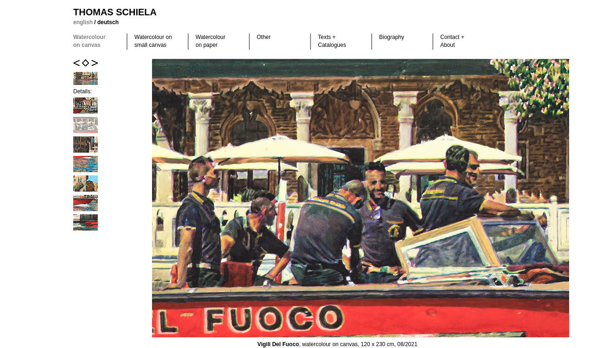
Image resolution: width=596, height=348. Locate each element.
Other (264, 37)
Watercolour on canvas (89, 41)
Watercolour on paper (210, 41)
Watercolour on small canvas (153, 41)
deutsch (108, 22)
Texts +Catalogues (332, 41)
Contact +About (452, 41)
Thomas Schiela (115, 12)
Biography (391, 37)
